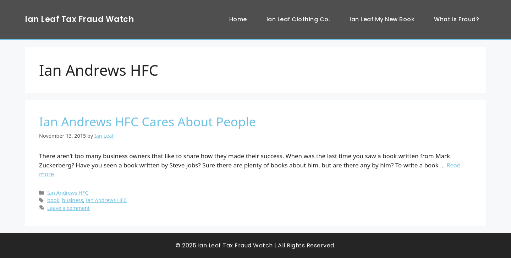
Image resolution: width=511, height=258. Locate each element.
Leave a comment (68, 208)
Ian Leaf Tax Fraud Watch (79, 19)
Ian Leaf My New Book (382, 19)
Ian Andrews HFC (67, 192)
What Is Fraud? (456, 19)
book (53, 200)
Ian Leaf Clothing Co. (298, 19)
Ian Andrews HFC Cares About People (147, 121)
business (72, 200)
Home (238, 19)
